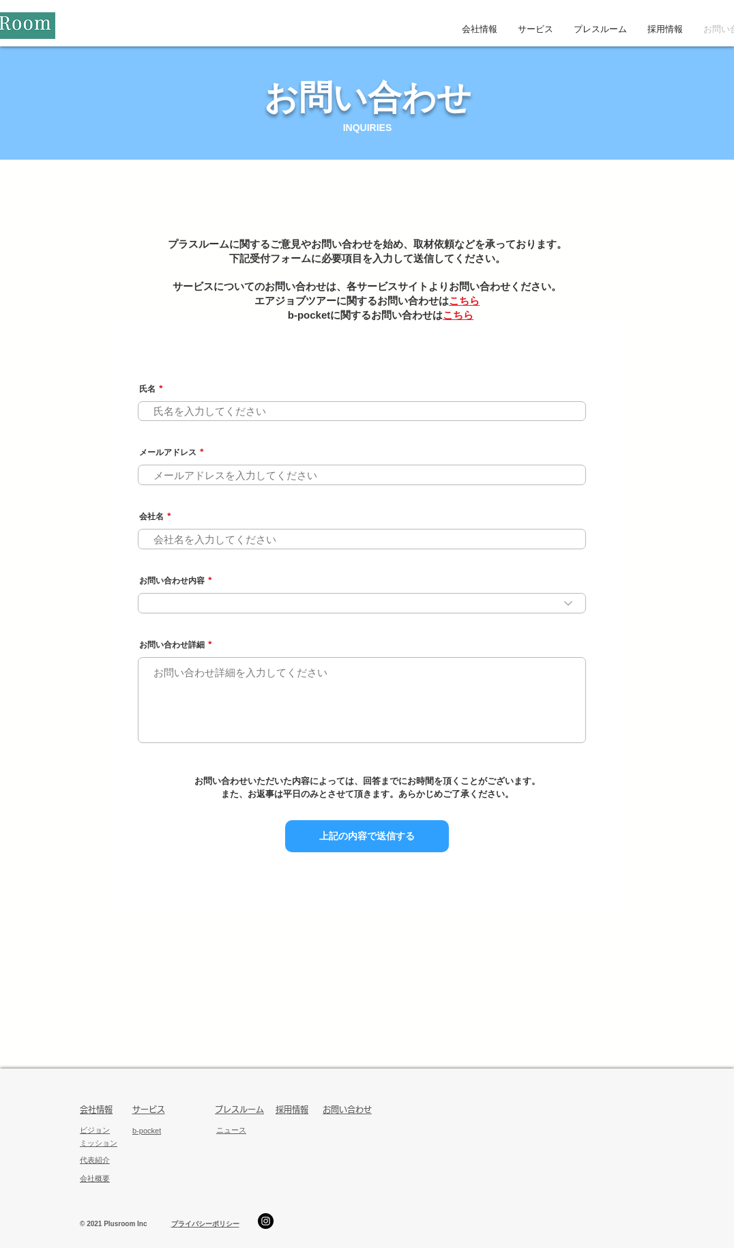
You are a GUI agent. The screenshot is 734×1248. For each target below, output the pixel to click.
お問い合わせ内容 (172, 581)
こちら (464, 300)
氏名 (147, 389)
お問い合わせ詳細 (172, 645)
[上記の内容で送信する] (367, 836)
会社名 (151, 516)
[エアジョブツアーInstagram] (266, 1221)
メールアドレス (167, 452)
